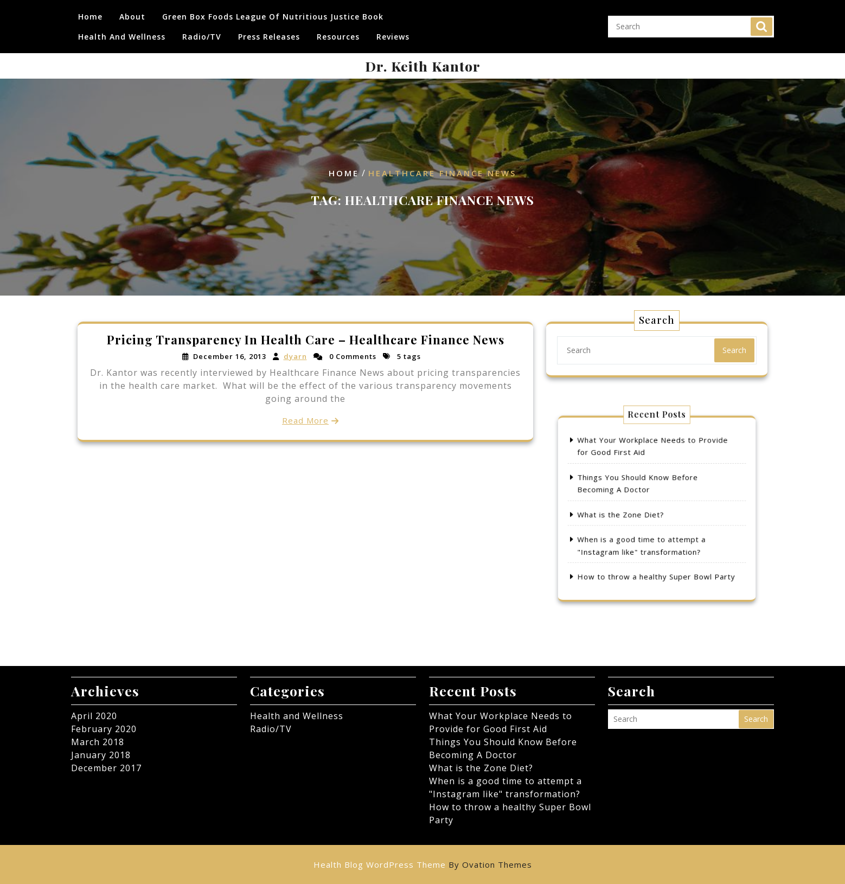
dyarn (295, 357)
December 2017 (106, 768)
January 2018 (101, 755)
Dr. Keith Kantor (423, 66)
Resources (338, 32)
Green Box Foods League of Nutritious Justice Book (272, 12)
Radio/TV (201, 32)
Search (761, 22)
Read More (305, 419)
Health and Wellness (121, 32)
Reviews (392, 32)
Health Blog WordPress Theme (422, 864)
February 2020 (104, 729)
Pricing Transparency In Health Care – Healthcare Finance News (305, 340)
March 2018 (97, 742)
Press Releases (269, 32)
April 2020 (94, 716)
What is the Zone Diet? (632, 512)
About (132, 12)
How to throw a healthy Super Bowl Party (656, 555)
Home (90, 12)
